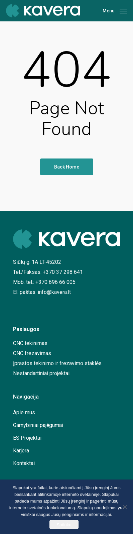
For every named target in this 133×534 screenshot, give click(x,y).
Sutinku (63, 524)
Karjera (21, 450)
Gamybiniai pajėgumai (38, 425)
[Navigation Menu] (115, 10)
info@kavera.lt (54, 292)
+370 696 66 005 (55, 282)
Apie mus (24, 412)
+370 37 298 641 (63, 272)
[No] (124, 507)
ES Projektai (27, 438)
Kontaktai (24, 463)
